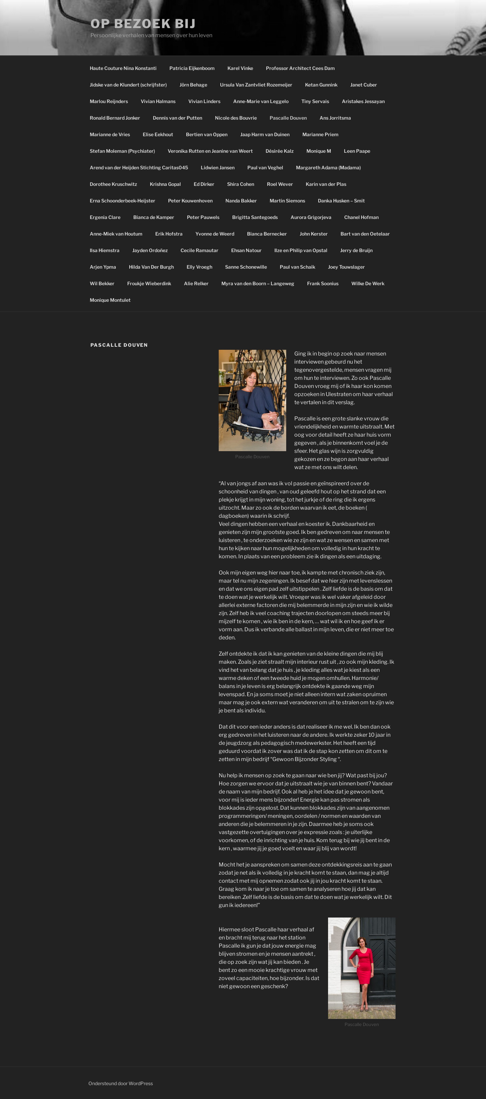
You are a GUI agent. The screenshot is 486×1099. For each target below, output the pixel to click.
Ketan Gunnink (321, 85)
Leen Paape (357, 151)
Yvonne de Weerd (214, 234)
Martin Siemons (287, 200)
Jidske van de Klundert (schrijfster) (128, 85)
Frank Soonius (323, 283)
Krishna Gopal (165, 184)
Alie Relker (196, 283)
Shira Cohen (240, 184)
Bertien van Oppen (206, 134)
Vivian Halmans (158, 101)
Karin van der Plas (326, 184)
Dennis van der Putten (177, 118)
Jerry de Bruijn (356, 250)
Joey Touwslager (346, 267)
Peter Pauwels (203, 217)
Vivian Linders (204, 101)
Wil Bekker (102, 283)
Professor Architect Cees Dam (300, 68)
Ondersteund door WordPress (120, 1083)
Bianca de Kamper (153, 217)
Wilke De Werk (367, 283)
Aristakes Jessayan (363, 101)
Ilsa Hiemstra (104, 250)
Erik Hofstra (169, 234)
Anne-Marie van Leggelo (261, 101)
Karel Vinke (240, 68)
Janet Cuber (363, 85)
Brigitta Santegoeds (255, 217)
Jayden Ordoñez (150, 250)
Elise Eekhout (158, 134)
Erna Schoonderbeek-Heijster (122, 200)
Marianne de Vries (110, 134)
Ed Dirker (204, 184)
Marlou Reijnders (109, 101)
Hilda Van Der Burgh (151, 267)
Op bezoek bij (143, 23)
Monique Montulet (110, 300)
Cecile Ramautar (199, 250)
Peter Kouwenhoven (190, 200)
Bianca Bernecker (267, 234)
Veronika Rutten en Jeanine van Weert (210, 151)
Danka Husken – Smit (341, 200)
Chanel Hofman (361, 217)
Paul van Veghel (265, 167)
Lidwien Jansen (218, 167)
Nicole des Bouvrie (236, 118)
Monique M (318, 151)
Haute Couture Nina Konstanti (123, 68)
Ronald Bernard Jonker (115, 118)
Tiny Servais (315, 101)
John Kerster (314, 234)
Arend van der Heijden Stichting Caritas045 (139, 167)
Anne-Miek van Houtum (116, 234)
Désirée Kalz (280, 151)
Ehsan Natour (246, 250)
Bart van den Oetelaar (365, 234)
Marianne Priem (320, 134)
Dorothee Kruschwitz (113, 184)
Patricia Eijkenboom (192, 68)
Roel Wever (280, 184)
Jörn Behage (193, 85)
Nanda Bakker (241, 200)
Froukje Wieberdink (149, 283)
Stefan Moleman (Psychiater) (122, 151)
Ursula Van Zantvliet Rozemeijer (256, 85)
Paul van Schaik (297, 267)
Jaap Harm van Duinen (265, 134)
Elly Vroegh (199, 267)
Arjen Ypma (103, 267)
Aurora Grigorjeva (311, 217)
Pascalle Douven (288, 118)
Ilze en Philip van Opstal (300, 250)
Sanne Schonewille (246, 267)
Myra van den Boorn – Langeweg (257, 283)
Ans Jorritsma (335, 118)
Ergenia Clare (105, 217)
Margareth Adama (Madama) (328, 167)
